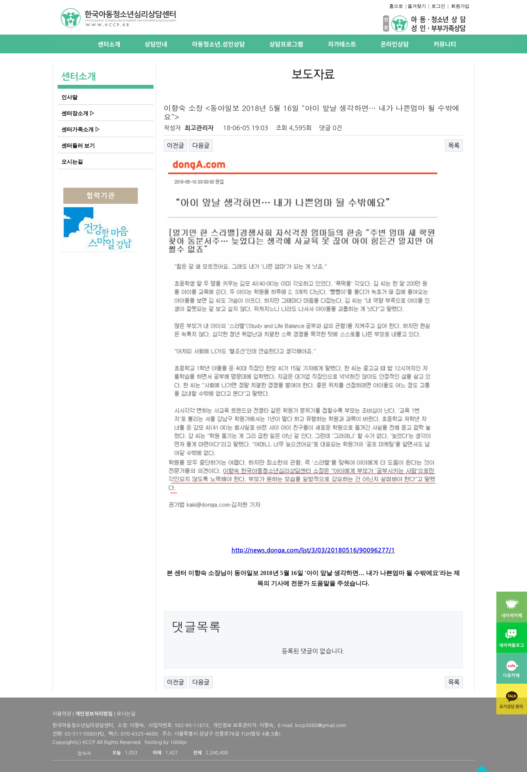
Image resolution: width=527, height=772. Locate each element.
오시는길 (72, 162)
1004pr (178, 742)
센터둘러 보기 (78, 145)
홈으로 (396, 6)
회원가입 (460, 6)
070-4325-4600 (139, 733)
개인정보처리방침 (94, 713)
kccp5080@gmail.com (320, 725)
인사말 (69, 97)
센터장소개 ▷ (78, 113)
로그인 (438, 6)
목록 (453, 145)
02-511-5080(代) (84, 733)
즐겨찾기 (417, 6)
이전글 (175, 145)
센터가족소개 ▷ (81, 129)
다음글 (201, 145)
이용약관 (62, 713)
